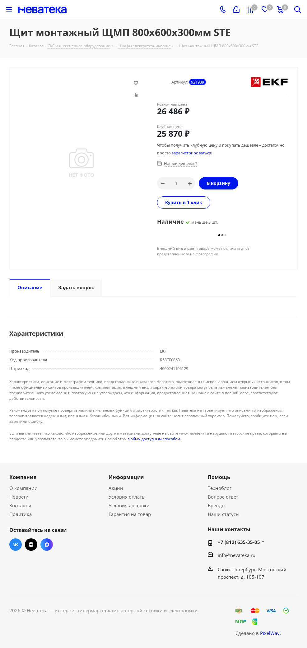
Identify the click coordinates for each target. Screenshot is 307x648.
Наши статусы (224, 514)
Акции (116, 488)
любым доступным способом (154, 438)
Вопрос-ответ (223, 497)
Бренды (217, 505)
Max (46, 544)
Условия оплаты (127, 497)
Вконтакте (15, 544)
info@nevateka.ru (236, 555)
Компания (22, 477)
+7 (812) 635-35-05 (239, 542)
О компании (23, 488)
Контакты (20, 505)
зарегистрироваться (191, 153)
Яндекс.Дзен (31, 544)
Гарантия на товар (130, 514)
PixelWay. (270, 633)
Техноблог (219, 488)
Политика (20, 514)
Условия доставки (129, 505)
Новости (19, 497)
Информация (126, 477)
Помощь (219, 477)
